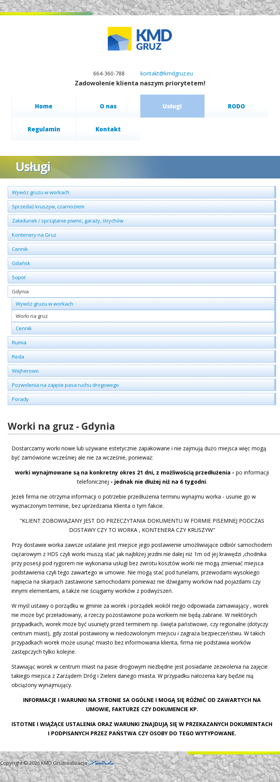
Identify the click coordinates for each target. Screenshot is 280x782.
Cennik (20, 248)
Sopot (19, 277)
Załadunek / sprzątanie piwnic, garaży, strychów (68, 220)
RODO (236, 106)
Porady (20, 399)
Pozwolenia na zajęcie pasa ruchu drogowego (65, 384)
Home (44, 106)
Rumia (19, 342)
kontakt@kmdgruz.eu (166, 73)
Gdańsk (21, 263)
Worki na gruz (32, 315)
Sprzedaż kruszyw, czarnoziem (48, 206)
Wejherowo (25, 370)
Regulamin (44, 129)
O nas (108, 106)
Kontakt (108, 129)
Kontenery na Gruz (34, 234)
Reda (18, 356)
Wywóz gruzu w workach (40, 192)
